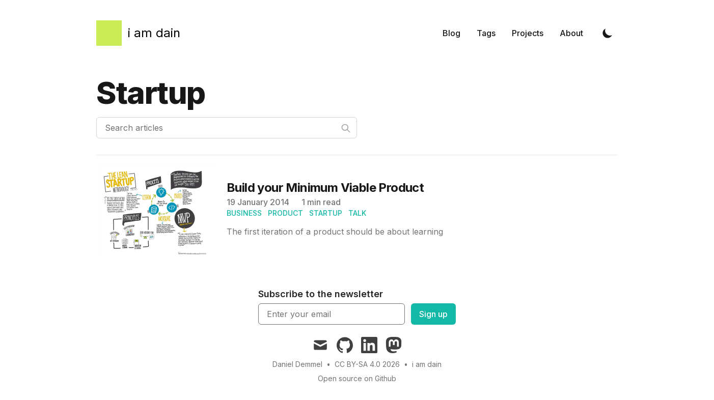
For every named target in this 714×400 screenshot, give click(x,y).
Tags (486, 33)
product (285, 213)
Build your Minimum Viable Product (325, 187)
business (244, 213)
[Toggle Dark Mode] (607, 33)
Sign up (433, 314)
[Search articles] (226, 127)
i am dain (427, 364)
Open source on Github (357, 378)
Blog (451, 33)
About (571, 33)
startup (325, 213)
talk (357, 213)
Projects (527, 33)
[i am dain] (138, 33)
